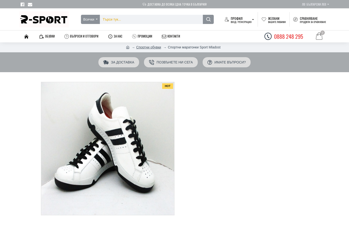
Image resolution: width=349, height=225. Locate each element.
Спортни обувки (148, 47)
